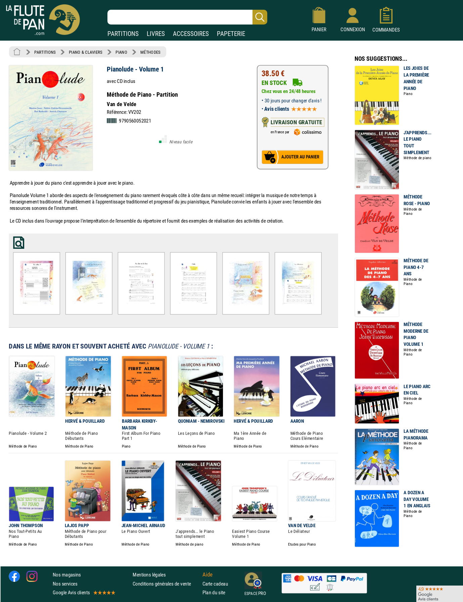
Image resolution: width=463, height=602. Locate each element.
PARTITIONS (123, 34)
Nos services (65, 583)
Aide (207, 574)
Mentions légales (149, 574)
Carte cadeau (215, 583)
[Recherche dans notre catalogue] (187, 17)
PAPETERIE (231, 34)
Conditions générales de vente (166, 583)
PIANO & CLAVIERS (85, 52)
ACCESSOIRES (191, 34)
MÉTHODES (150, 52)
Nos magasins (67, 574)
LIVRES (156, 34)
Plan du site (213, 592)
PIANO (121, 52)
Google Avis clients (83, 592)
